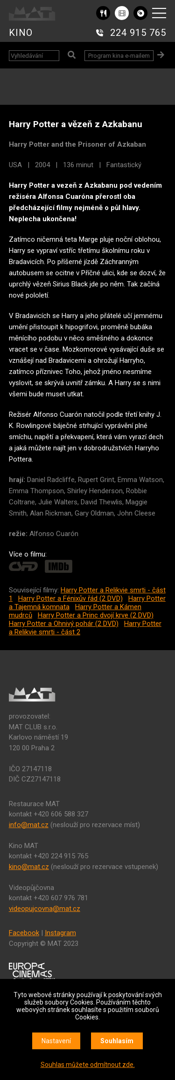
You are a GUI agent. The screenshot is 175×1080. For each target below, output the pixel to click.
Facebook (24, 933)
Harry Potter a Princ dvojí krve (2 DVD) (96, 615)
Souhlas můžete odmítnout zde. (88, 1064)
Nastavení (56, 1041)
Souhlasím (116, 1041)
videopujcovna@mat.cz (44, 908)
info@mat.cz (29, 825)
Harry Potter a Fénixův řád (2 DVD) (70, 598)
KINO (21, 32)
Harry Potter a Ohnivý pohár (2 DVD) (64, 623)
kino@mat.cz (29, 867)
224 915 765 (138, 32)
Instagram (60, 933)
